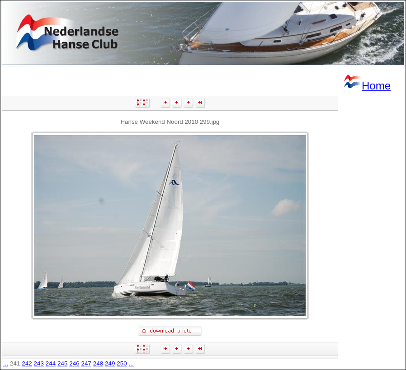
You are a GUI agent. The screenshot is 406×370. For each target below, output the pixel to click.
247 (86, 363)
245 (62, 363)
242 (27, 363)
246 (74, 363)
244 (51, 363)
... (5, 363)
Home (367, 86)
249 (110, 363)
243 (39, 363)
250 (122, 363)
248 (98, 363)
